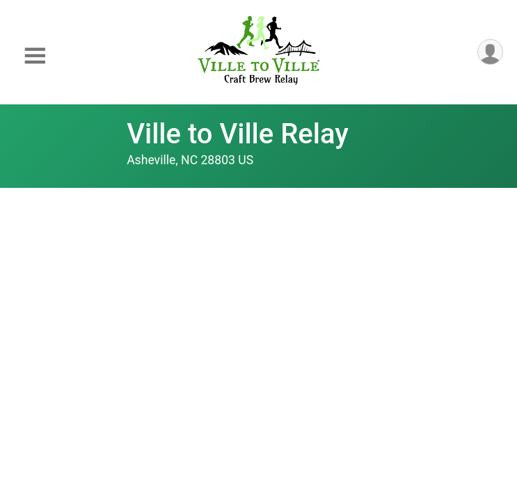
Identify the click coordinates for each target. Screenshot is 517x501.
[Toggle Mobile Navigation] (35, 56)
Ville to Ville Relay (238, 134)
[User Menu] (490, 52)
